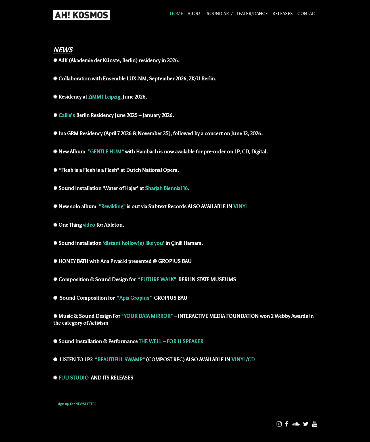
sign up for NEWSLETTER (77, 404)
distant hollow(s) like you (133, 243)
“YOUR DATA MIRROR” (147, 316)
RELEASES (282, 13)
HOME (176, 13)
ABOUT (195, 13)
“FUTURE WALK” (157, 279)
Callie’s (66, 115)
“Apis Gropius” (134, 298)
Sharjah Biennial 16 (166, 188)
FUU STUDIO (74, 378)
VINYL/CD (243, 359)
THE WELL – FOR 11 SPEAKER (171, 341)
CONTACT (307, 13)
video (89, 225)
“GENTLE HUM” (105, 152)
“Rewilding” (112, 206)
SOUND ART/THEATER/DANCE (237, 13)
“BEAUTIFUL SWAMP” (120, 359)
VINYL (240, 206)
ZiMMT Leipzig (104, 97)
